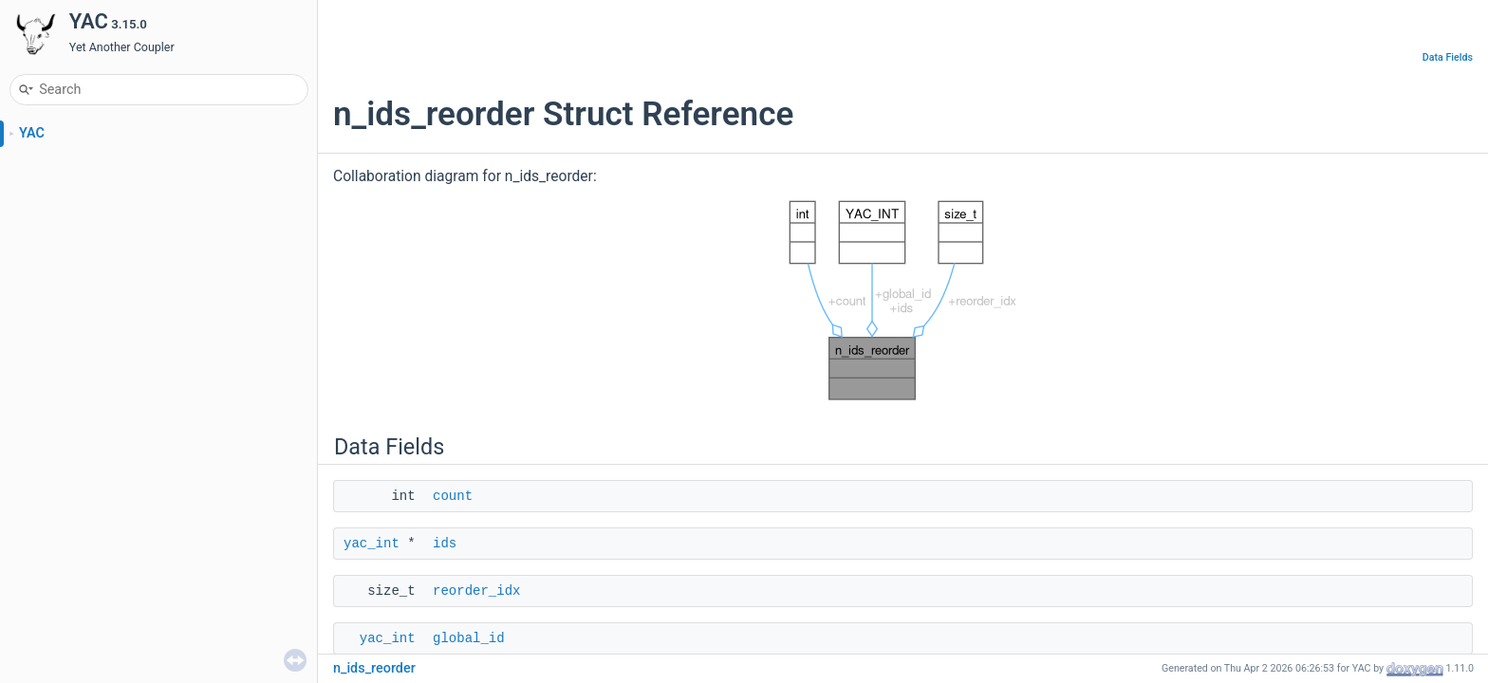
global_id (469, 638)
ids (444, 543)
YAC (32, 133)
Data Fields (1448, 57)
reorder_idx (476, 591)
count (453, 496)
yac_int (372, 543)
